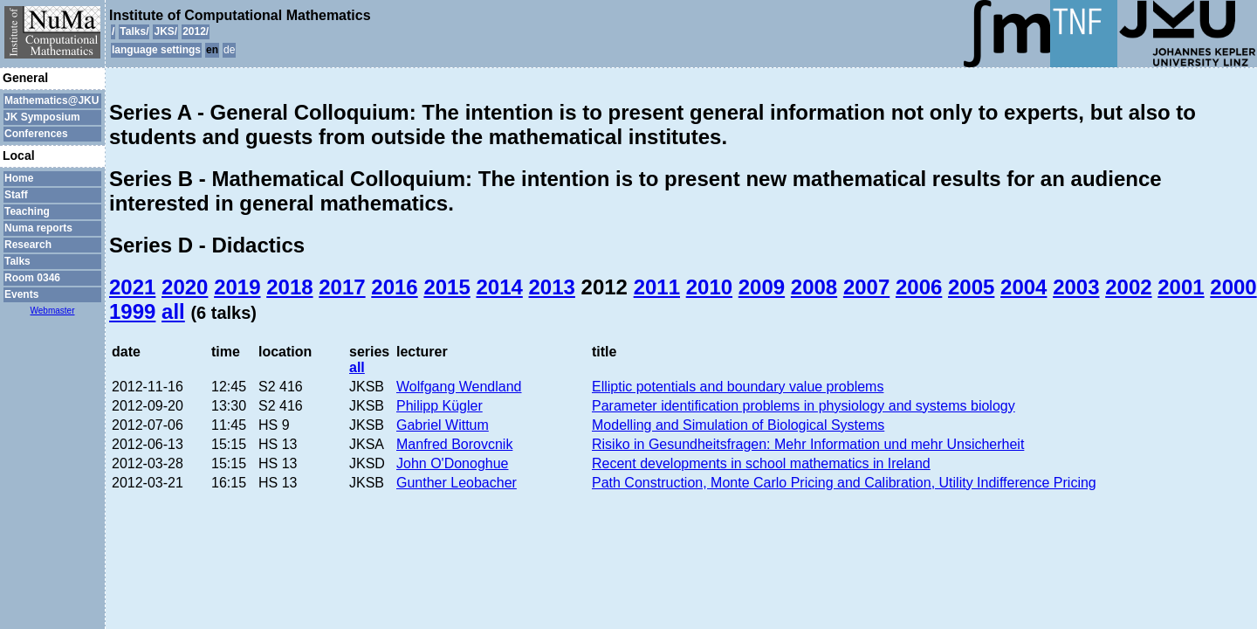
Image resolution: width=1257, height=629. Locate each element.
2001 (1180, 287)
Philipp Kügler (439, 405)
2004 (1023, 287)
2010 (709, 287)
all (173, 311)
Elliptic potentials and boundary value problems (737, 386)
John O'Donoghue (452, 463)
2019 (237, 287)
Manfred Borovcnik (454, 444)
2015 (446, 287)
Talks (17, 261)
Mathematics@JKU (51, 100)
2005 (971, 287)
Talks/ (134, 31)
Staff (16, 195)
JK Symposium (42, 117)
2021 (132, 287)
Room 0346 (32, 278)
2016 (394, 287)
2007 (866, 287)
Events (21, 294)
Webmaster (53, 310)
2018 (289, 287)
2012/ (195, 31)
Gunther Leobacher (456, 482)
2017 (342, 287)
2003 (1076, 287)
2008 (814, 287)
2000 (1233, 287)
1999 (132, 311)
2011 (657, 287)
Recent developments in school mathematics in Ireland (761, 463)
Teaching (27, 211)
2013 (552, 287)
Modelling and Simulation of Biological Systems (738, 425)
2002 (1128, 287)
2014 (499, 287)
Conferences (36, 134)
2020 (184, 287)
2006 (919, 287)
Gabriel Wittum (442, 425)
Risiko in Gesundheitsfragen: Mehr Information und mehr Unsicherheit (808, 444)
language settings (156, 50)
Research (28, 244)
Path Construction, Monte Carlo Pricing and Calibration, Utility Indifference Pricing (844, 482)
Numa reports (38, 228)
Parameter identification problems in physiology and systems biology (803, 405)
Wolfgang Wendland (459, 386)
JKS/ (165, 31)
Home (18, 178)
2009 (761, 287)
